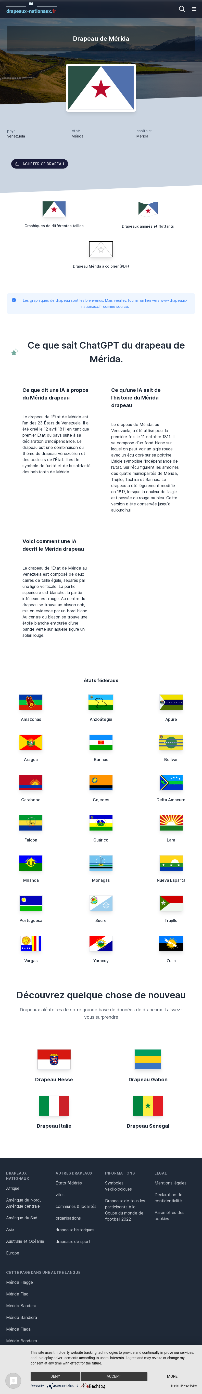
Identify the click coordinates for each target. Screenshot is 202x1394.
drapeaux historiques (75, 1229)
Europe (12, 1252)
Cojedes (101, 799)
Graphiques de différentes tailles (54, 226)
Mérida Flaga (18, 1329)
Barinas (101, 759)
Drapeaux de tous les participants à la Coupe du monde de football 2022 (125, 1210)
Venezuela (16, 136)
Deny (55, 1376)
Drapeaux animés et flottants (148, 226)
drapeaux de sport (73, 1241)
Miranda (31, 880)
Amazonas (31, 719)
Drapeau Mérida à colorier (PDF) (101, 266)
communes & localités (76, 1206)
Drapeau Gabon (148, 1079)
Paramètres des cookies (169, 1215)
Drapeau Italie (54, 1126)
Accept (114, 1376)
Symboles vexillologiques (118, 1186)
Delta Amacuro (171, 799)
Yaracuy (101, 960)
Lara (171, 840)
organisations (68, 1218)
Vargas (30, 960)
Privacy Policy (189, 1385)
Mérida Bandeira (21, 1340)
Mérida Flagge (19, 1282)
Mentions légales (170, 1182)
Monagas (101, 880)
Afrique (12, 1188)
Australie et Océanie (25, 1241)
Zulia (171, 960)
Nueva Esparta (171, 880)
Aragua (31, 759)
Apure (171, 719)
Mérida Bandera (21, 1305)
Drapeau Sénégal (148, 1126)
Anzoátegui (101, 719)
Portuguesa (31, 920)
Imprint (175, 1385)
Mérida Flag (17, 1293)
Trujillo (171, 920)
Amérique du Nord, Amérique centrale (23, 1203)
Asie (10, 1229)
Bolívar (171, 759)
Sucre (101, 920)
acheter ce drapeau (39, 164)
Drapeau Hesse (54, 1079)
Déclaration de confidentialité (168, 1197)
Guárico (100, 840)
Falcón (30, 840)
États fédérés (69, 1182)
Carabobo (31, 799)
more (172, 1376)
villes (60, 1194)
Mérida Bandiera (21, 1317)
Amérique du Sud (21, 1217)
